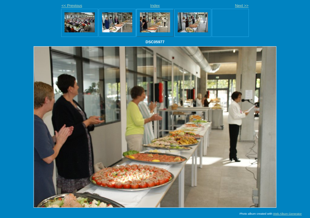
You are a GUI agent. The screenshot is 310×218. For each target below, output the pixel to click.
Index (155, 5)
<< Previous (71, 5)
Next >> (242, 5)
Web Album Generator (287, 213)
